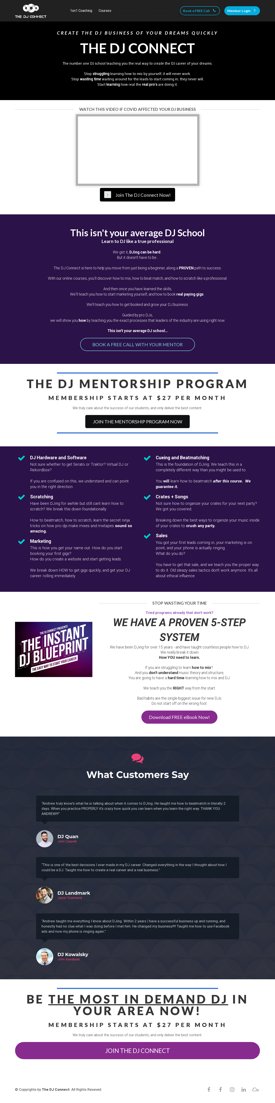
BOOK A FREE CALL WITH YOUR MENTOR (137, 344)
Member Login (241, 11)
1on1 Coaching (81, 11)
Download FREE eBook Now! (179, 716)
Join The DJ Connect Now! (137, 194)
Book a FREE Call (199, 11)
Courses (105, 11)
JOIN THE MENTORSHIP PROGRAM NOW (137, 421)
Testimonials (127, 11)
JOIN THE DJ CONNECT (137, 1050)
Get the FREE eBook (159, 11)
